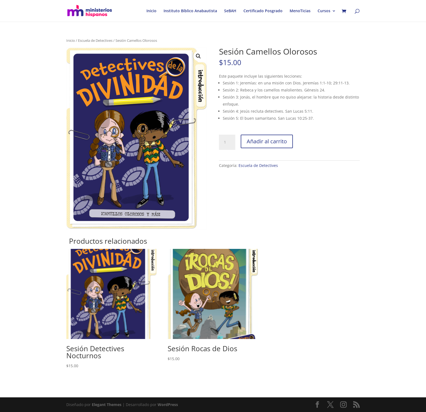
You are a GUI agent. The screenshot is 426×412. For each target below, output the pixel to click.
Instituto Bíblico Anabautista (190, 11)
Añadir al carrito (267, 141)
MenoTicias (300, 11)
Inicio (151, 11)
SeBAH (230, 11)
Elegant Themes (106, 404)
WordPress (168, 404)
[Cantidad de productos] (227, 142)
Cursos (324, 11)
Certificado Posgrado (263, 11)
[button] (198, 56)
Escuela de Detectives (95, 40)
